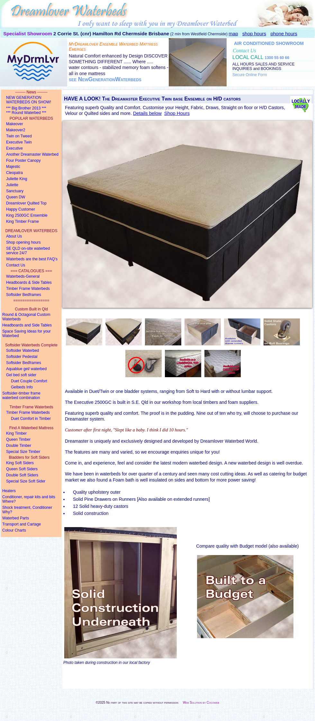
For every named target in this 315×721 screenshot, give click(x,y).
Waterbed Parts (15, 518)
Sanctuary (14, 191)
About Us (14, 236)
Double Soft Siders (22, 475)
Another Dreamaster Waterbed (32, 154)
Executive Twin (19, 142)
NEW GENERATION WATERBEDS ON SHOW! (28, 99)
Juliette (12, 185)
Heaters (9, 491)
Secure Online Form (249, 75)
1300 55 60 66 (277, 58)
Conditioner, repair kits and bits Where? (28, 499)
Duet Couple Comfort (29, 381)
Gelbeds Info (22, 387)
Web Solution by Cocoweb (201, 702)
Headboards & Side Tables (29, 282)
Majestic (13, 166)
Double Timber (18, 445)
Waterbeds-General (23, 276)
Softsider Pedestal (21, 356)
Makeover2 (15, 130)
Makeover (14, 124)
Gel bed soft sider (21, 375)
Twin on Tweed (19, 136)
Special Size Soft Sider (25, 481)
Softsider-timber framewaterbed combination (21, 395)
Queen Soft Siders (22, 469)
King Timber (16, 433)
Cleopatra (14, 172)
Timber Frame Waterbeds (28, 288)
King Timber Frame (22, 221)
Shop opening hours (23, 242)
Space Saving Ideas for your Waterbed (26, 333)
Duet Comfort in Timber (31, 418)
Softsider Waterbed (22, 350)
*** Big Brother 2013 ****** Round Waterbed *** (26, 110)
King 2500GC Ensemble (27, 215)
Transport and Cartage (21, 524)
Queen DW (15, 197)
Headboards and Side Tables (27, 325)
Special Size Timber (23, 451)
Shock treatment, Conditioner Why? (27, 509)
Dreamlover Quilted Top (26, 203)
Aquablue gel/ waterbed (26, 369)
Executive (14, 148)
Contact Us (15, 265)
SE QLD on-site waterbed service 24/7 (28, 250)
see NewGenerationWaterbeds (105, 79)
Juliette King (16, 179)
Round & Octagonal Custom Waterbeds (26, 316)
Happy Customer (20, 209)
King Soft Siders (20, 463)
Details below (147, 113)
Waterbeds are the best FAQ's (32, 259)
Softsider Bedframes (23, 294)
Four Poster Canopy (23, 160)
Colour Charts (14, 530)
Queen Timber (18, 439)
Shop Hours (177, 113)
